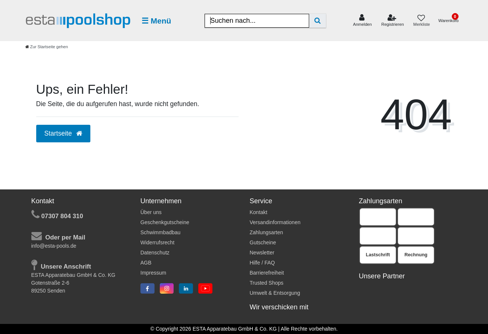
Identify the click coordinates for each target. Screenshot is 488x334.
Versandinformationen (275, 222)
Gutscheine (263, 242)
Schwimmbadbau (160, 232)
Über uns (151, 212)
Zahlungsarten (266, 232)
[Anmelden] (362, 20)
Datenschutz (155, 253)
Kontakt (258, 212)
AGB (146, 263)
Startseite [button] (63, 133)
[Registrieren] (392, 20)
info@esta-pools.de (54, 246)
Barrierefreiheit (267, 273)
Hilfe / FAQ (262, 263)
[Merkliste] (421, 20)
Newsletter (262, 253)
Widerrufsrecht (157, 242)
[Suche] (317, 21)
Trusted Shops (267, 283)
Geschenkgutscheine (164, 222)
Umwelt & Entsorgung (275, 293)
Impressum (153, 273)
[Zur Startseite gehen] (46, 46)
